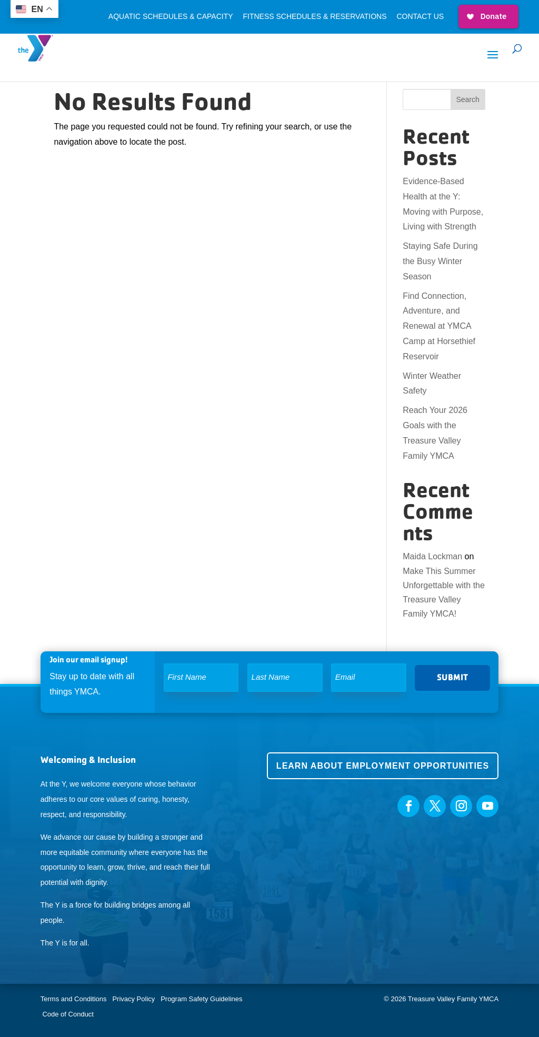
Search (467, 99)
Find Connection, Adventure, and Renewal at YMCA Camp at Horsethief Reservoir (439, 326)
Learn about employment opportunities (382, 765)
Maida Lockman (432, 556)
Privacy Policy (133, 999)
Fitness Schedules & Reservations (314, 17)
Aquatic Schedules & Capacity (170, 17)
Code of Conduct (68, 1014)
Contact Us (420, 17)
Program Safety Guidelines (201, 999)
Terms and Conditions (74, 999)
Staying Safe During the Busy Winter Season (440, 261)
